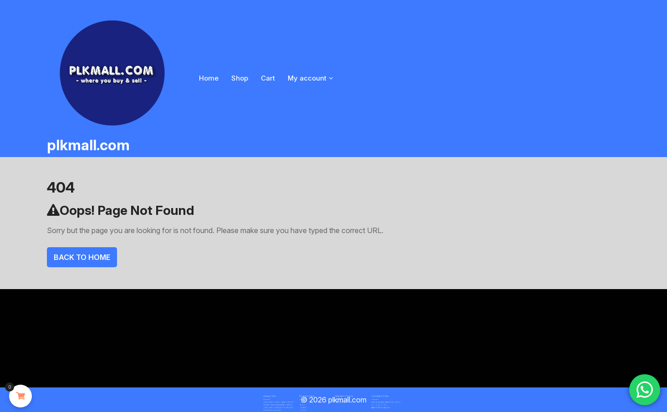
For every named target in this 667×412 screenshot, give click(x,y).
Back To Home (82, 257)
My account (307, 78)
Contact (309, 408)
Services (309, 406)
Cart (268, 78)
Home (209, 78)
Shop (239, 78)
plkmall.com (88, 145)
